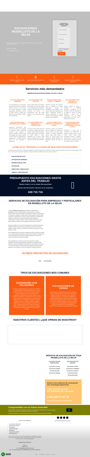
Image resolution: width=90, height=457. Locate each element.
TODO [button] (40, 260)
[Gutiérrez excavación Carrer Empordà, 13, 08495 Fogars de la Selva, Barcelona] (26, 365)
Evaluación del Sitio (18, 156)
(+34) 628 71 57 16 (58, 396)
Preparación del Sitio (19, 162)
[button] (45, 156)
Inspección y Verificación (20, 169)
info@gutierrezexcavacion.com (59, 400)
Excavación (15, 166)
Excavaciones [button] (48, 260)
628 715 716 (35, 192)
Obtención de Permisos (19, 159)
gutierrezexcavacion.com (18, 25)
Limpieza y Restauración (20, 172)
